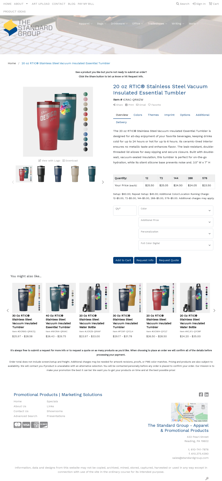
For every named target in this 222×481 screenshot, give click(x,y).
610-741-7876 (200, 449)
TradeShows (157, 24)
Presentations (56, 416)
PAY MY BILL (86, 3)
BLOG (71, 3)
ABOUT (19, 3)
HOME (7, 3)
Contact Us (21, 411)
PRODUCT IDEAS (14, 11)
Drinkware (119, 24)
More (194, 24)
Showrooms (55, 411)
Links (50, 406)
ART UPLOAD (41, 3)
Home (18, 401)
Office (137, 24)
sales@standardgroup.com (190, 457)
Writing (178, 24)
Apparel (86, 24)
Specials (52, 401)
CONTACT (58, 3)
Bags (101, 24)
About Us (20, 406)
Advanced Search (25, 416)
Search (182, 3)
